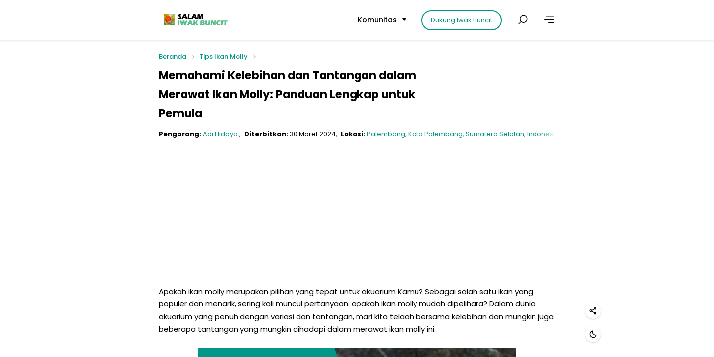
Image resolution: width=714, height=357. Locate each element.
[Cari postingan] (523, 19)
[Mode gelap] (593, 334)
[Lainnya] (549, 19)
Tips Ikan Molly (223, 56)
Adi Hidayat (221, 134)
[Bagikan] (593, 311)
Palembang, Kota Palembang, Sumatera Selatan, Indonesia (463, 134)
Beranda (172, 57)
